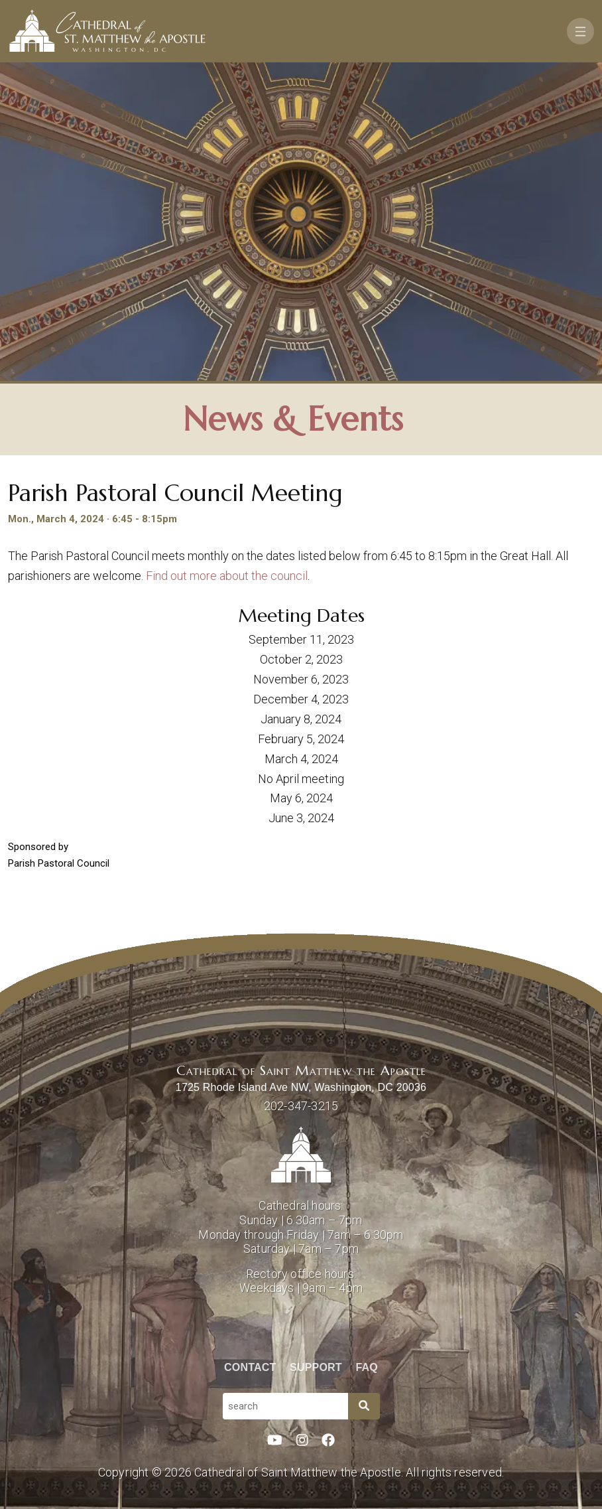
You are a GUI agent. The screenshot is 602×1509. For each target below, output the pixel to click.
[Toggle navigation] (580, 31)
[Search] (364, 1406)
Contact (250, 1367)
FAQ (367, 1367)
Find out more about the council (227, 576)
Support (316, 1367)
